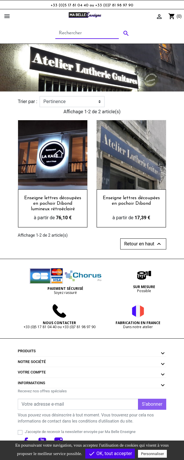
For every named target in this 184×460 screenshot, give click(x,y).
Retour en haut (143, 243)
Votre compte (32, 372)
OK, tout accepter (110, 453)
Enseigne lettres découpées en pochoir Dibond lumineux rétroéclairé (52, 203)
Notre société (32, 362)
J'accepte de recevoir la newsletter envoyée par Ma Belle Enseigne (80, 432)
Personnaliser (152, 454)
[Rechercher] (87, 33)
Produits (27, 351)
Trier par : (27, 101)
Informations (31, 383)
